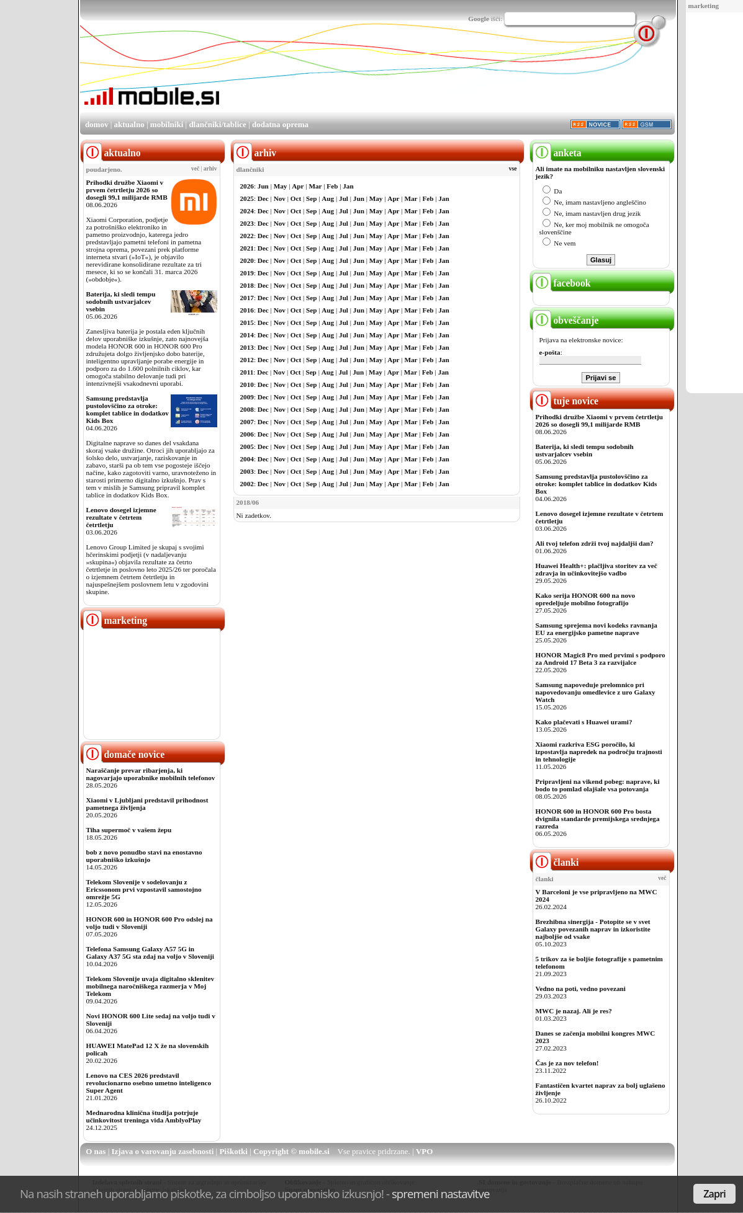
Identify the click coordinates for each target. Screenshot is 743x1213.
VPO (424, 1151)
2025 (247, 198)
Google (478, 18)
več (195, 169)
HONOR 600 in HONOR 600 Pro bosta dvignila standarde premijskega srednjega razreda (598, 818)
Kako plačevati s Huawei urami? (584, 722)
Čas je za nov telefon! (567, 1063)
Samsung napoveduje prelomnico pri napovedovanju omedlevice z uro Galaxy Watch (595, 692)
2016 (247, 310)
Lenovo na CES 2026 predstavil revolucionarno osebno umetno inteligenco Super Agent (148, 1083)
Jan (348, 186)
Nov (280, 198)
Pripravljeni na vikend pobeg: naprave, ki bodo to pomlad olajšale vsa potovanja (598, 785)
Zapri (714, 1194)
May (280, 186)
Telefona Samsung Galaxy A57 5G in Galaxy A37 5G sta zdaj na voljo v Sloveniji (150, 952)
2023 (247, 223)
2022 (247, 235)
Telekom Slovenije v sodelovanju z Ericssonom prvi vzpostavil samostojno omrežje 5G (144, 889)
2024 (247, 211)
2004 (247, 459)
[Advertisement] (449, 76)
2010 (247, 384)
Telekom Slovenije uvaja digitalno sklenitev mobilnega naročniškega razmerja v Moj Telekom (150, 986)
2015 (247, 322)
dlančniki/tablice (217, 124)
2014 (247, 335)
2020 (247, 260)
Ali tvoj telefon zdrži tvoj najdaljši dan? (595, 543)
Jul (343, 198)
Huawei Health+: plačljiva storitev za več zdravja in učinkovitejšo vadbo (596, 569)
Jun (263, 186)
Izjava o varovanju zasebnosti (163, 1151)
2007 (247, 421)
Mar (315, 186)
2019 (247, 273)
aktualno (129, 124)
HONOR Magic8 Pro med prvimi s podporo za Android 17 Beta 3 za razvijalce (600, 658)
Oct (295, 198)
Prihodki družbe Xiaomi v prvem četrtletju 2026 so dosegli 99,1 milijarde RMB (127, 190)
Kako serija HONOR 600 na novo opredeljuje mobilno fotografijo (586, 599)
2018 (247, 285)
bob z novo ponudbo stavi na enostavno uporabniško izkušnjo (144, 855)
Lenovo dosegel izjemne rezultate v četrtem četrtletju (121, 517)
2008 (247, 409)
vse (513, 169)
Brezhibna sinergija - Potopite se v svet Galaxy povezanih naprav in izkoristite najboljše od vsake (593, 929)
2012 (247, 359)
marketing (703, 5)
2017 (247, 297)
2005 (247, 446)
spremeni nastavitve (441, 1193)
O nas (96, 1151)
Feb (332, 186)
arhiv (210, 169)
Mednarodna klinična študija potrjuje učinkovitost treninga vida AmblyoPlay (144, 1116)
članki (556, 862)
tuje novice (566, 401)
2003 (247, 471)
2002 (247, 483)
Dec (263, 198)
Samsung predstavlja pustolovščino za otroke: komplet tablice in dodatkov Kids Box (127, 409)
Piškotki (233, 1151)
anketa (557, 153)
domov (97, 124)
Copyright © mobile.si (291, 1151)
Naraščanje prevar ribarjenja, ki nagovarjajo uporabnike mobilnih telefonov (150, 773)
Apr (298, 186)
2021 (247, 248)
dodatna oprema (280, 124)
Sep (311, 198)
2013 (247, 347)
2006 (247, 434)
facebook (562, 283)
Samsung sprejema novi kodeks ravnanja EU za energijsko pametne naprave (596, 628)
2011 (247, 372)
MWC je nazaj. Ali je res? (574, 1011)
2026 (247, 186)
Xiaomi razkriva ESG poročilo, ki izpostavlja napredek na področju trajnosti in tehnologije (599, 751)
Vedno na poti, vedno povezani (581, 988)
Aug (328, 198)
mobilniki (166, 124)
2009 (247, 397)
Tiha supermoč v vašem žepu (129, 829)
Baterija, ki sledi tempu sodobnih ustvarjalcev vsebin (121, 301)
